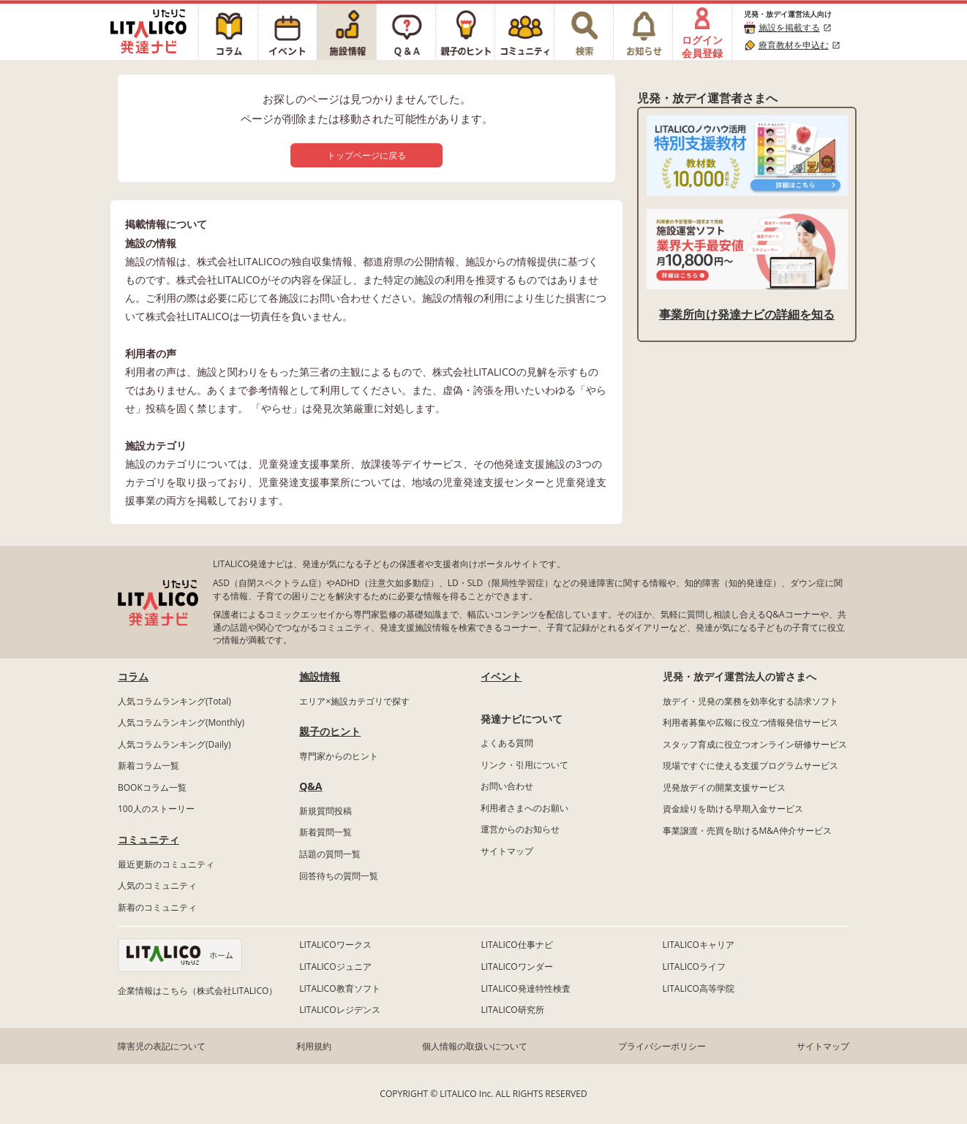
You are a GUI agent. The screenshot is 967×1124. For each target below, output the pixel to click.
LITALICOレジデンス (339, 1009)
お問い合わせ (507, 786)
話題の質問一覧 (330, 854)
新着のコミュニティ (157, 907)
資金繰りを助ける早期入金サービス (733, 808)
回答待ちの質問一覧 (338, 876)
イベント (501, 676)
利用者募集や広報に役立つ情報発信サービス (750, 722)
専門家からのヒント (338, 756)
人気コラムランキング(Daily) (174, 744)
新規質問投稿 (325, 811)
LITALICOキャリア (698, 944)
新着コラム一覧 (148, 765)
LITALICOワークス (335, 944)
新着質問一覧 (325, 832)
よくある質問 (507, 743)
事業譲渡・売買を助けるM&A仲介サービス (747, 830)
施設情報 (319, 676)
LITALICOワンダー (516, 966)
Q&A (310, 786)
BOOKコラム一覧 (152, 787)
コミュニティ (148, 839)
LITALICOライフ (694, 966)
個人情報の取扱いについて (474, 1046)
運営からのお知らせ (520, 829)
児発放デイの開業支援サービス (724, 787)
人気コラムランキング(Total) (174, 701)
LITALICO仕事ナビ (516, 944)
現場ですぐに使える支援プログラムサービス (750, 765)
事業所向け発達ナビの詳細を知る (747, 314)
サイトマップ (507, 851)
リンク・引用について (524, 765)
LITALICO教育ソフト (339, 988)
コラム (133, 676)
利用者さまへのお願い (524, 808)
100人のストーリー (156, 808)
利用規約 (313, 1046)
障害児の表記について (162, 1046)
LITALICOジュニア (335, 966)
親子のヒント (330, 731)
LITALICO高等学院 (698, 988)
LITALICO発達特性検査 (525, 988)
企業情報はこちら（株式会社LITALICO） (197, 990)
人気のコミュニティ (157, 885)
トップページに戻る (366, 155)
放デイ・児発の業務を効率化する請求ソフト (750, 701)
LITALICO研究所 (512, 1009)
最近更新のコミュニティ (166, 864)
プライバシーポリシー (662, 1046)
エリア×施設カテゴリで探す (354, 701)
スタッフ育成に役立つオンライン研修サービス (755, 744)
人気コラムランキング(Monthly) (181, 722)
